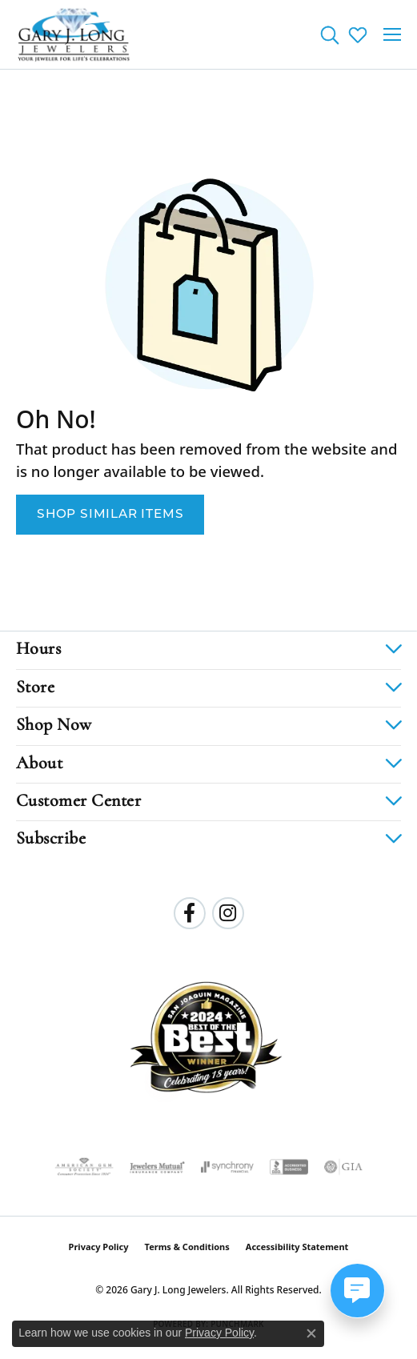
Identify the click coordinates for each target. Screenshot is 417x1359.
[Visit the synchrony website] (227, 1167)
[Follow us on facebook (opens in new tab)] (190, 913)
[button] (329, 34)
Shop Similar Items (110, 514)
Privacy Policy (99, 1247)
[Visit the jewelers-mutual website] (157, 1167)
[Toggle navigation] (392, 34)
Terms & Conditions (187, 1247)
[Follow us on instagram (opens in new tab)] (228, 913)
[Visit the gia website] (343, 1167)
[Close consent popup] (311, 1333)
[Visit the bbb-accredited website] (289, 1167)
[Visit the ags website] (84, 1167)
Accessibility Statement (297, 1247)
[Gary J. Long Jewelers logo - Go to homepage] (74, 34)
